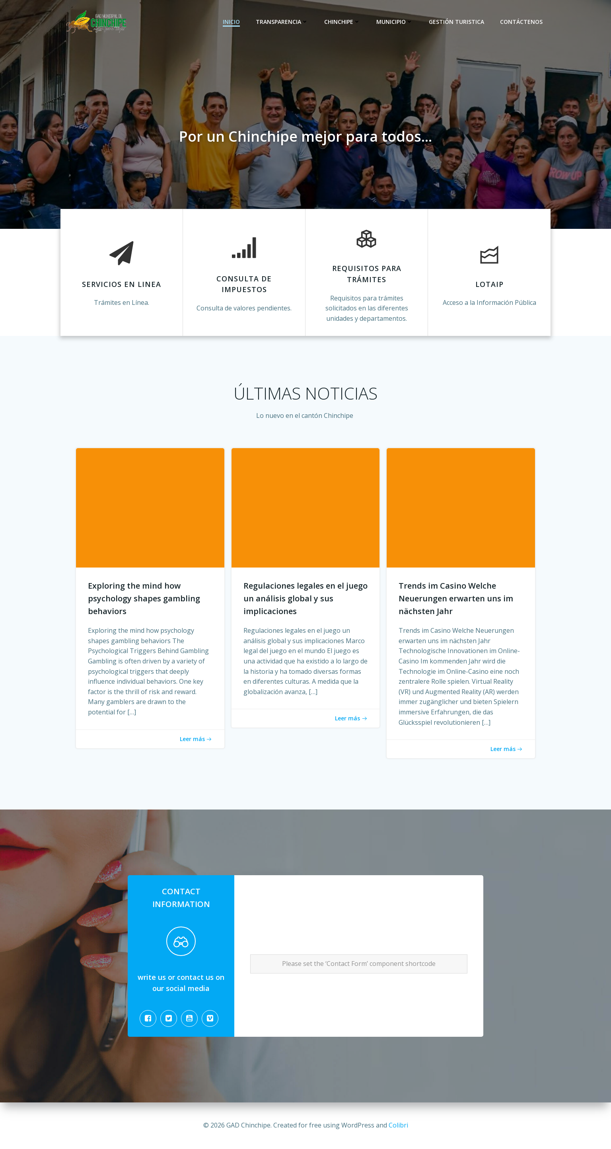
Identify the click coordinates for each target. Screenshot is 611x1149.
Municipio (394, 21)
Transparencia (282, 21)
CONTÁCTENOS (521, 21)
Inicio (231, 21)
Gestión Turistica (456, 21)
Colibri (398, 1125)
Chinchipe (342, 21)
